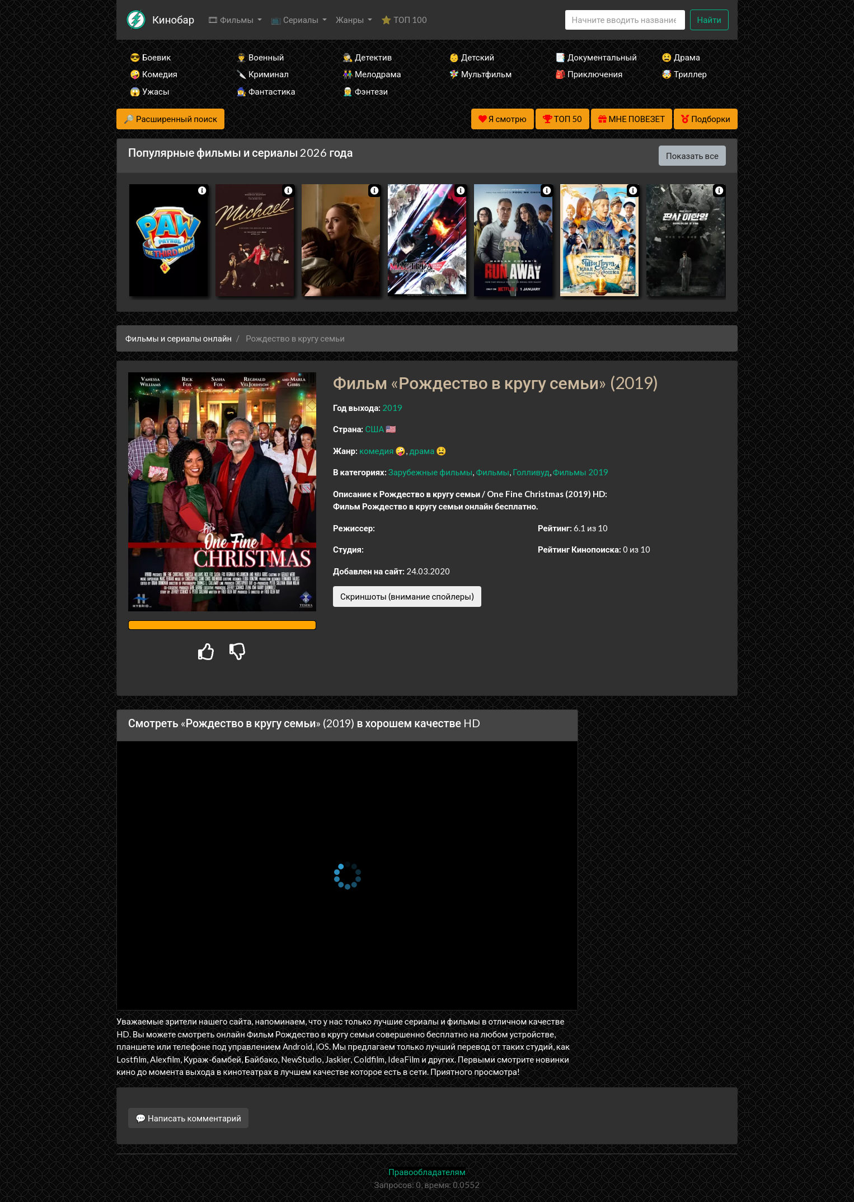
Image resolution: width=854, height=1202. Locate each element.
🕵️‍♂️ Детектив (367, 57)
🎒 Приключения (588, 74)
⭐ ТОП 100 (404, 20)
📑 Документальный (593, 57)
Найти (709, 20)
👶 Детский (471, 57)
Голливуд (531, 472)
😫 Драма (680, 57)
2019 (392, 408)
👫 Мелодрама (371, 74)
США (374, 429)
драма (421, 451)
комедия (376, 451)
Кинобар (173, 19)
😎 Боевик (150, 57)
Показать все (692, 156)
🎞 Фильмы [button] (231, 20)
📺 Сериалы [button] (295, 20)
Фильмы (492, 472)
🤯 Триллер (684, 74)
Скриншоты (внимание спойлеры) (407, 596)
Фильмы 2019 (580, 472)
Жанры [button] (351, 20)
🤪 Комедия (153, 74)
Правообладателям (427, 1172)
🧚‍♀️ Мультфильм (480, 74)
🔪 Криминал (262, 74)
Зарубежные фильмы (430, 472)
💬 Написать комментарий (188, 1118)
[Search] (625, 20)
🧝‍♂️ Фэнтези (365, 91)
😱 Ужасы (150, 91)
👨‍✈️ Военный (260, 57)
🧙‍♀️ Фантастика (265, 91)
